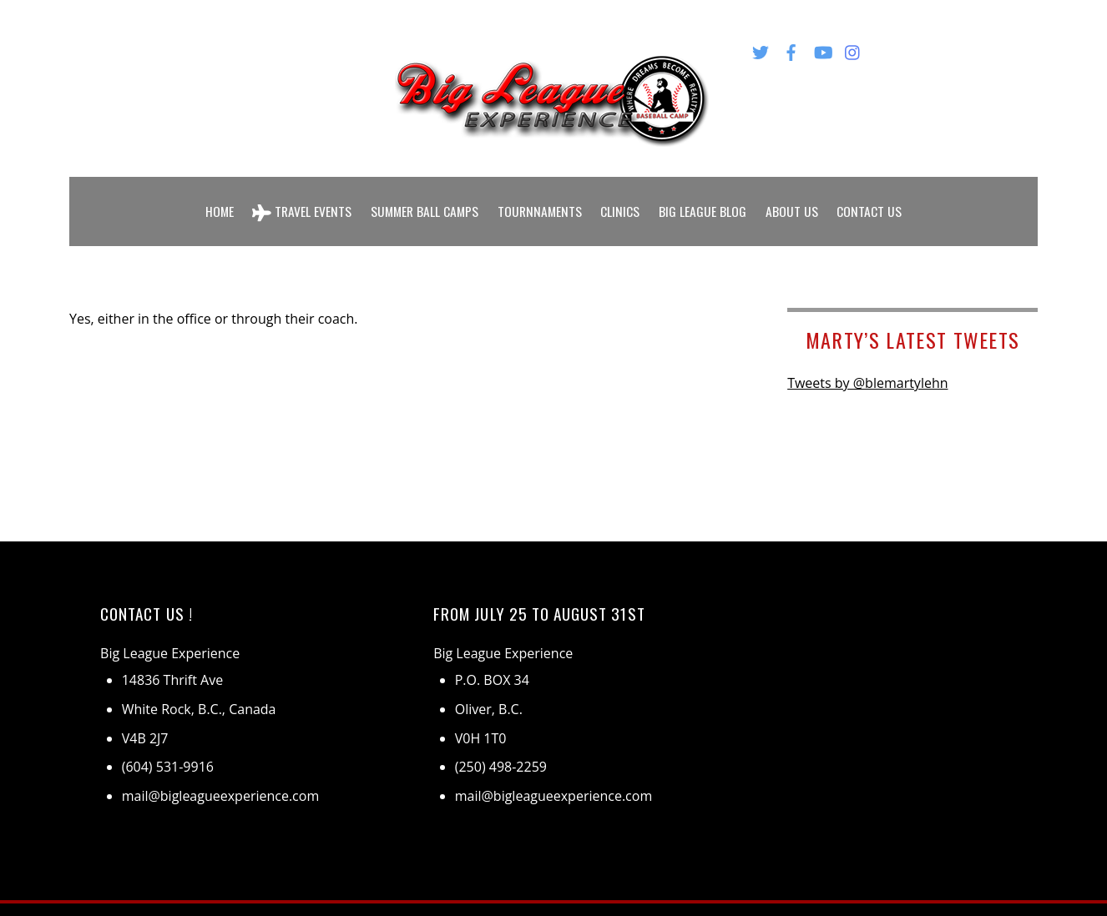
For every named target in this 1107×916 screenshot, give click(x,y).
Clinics (624, 199)
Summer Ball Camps (423, 199)
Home (215, 199)
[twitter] (760, 49)
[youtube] (822, 49)
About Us (796, 199)
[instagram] (853, 49)
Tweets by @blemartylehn (867, 359)
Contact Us (874, 199)
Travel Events (299, 199)
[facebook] (791, 49)
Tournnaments (542, 199)
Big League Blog (707, 199)
